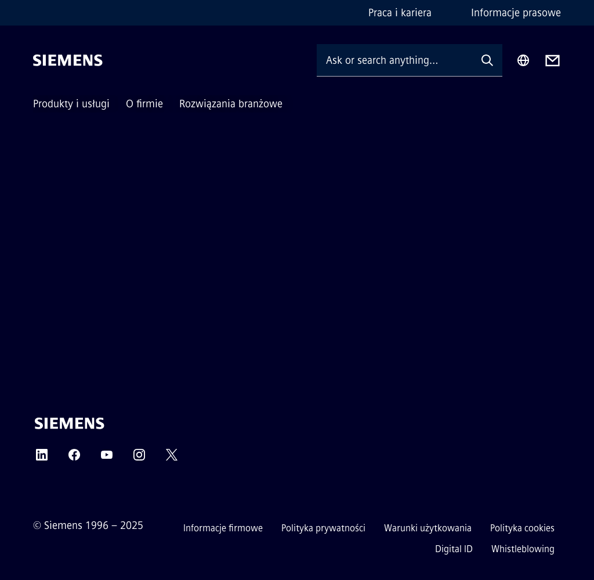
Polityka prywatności (323, 528)
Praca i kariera (400, 12)
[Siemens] (68, 60)
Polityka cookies (522, 528)
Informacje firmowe (223, 528)
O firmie (144, 103)
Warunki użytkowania (428, 528)
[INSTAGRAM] (139, 458)
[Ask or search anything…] (394, 60)
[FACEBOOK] (74, 458)
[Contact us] (552, 60)
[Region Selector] (523, 60)
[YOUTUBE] (107, 458)
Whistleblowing (523, 548)
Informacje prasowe (516, 12)
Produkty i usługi (71, 103)
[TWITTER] (172, 458)
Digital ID (454, 548)
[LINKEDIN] (42, 458)
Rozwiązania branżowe (230, 103)
